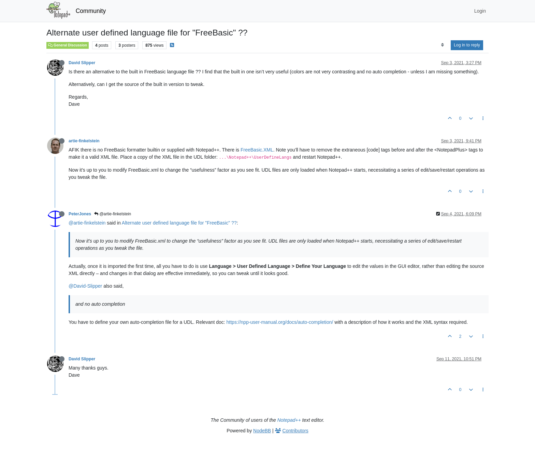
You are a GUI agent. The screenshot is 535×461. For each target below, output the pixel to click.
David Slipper (82, 62)
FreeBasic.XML (257, 150)
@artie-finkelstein (112, 214)
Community (91, 11)
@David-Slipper (85, 286)
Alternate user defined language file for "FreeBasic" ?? (179, 223)
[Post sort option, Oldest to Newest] (442, 45)
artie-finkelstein (84, 141)
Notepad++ (289, 420)
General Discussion (67, 45)
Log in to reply (467, 45)
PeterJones (80, 214)
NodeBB (262, 430)
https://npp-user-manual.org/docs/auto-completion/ (280, 322)
